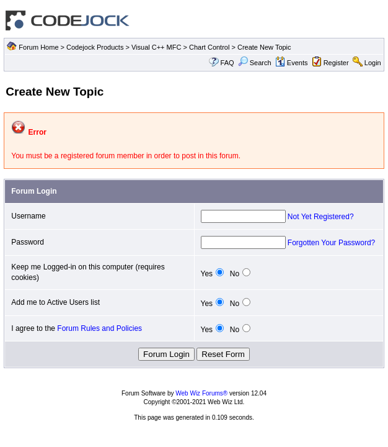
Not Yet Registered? (321, 216)
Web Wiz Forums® (201, 393)
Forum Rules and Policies (99, 328)
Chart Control (209, 47)
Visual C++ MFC (156, 47)
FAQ (227, 62)
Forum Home (38, 47)
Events (291, 62)
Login (372, 62)
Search (254, 62)
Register (336, 62)
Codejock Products (94, 47)
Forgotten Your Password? (331, 242)
